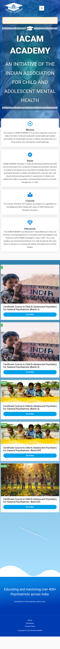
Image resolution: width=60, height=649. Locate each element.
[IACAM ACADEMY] (14, 8)
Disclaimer (30, 623)
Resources (30, 228)
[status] (30, 20)
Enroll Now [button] (30, 314)
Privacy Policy (30, 626)
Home (30, 620)
